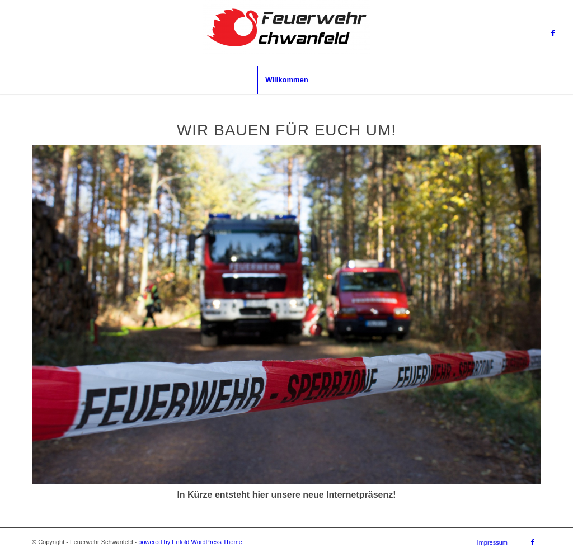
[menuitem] (286, 80)
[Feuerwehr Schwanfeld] (286, 33)
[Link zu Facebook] (553, 33)
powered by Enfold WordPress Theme (190, 542)
